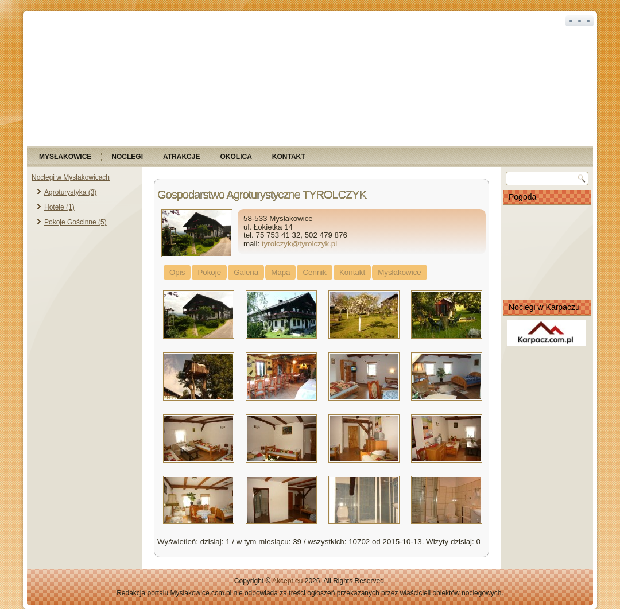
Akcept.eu (287, 581)
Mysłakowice (65, 157)
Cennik (315, 272)
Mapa (280, 272)
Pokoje (209, 272)
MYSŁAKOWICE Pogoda (547, 253)
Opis (177, 272)
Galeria (246, 272)
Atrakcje (181, 157)
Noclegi (127, 157)
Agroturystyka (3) (70, 192)
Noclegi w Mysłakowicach (71, 177)
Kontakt (288, 157)
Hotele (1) (59, 207)
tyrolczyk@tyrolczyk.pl (299, 243)
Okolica (235, 157)
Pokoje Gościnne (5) (75, 222)
